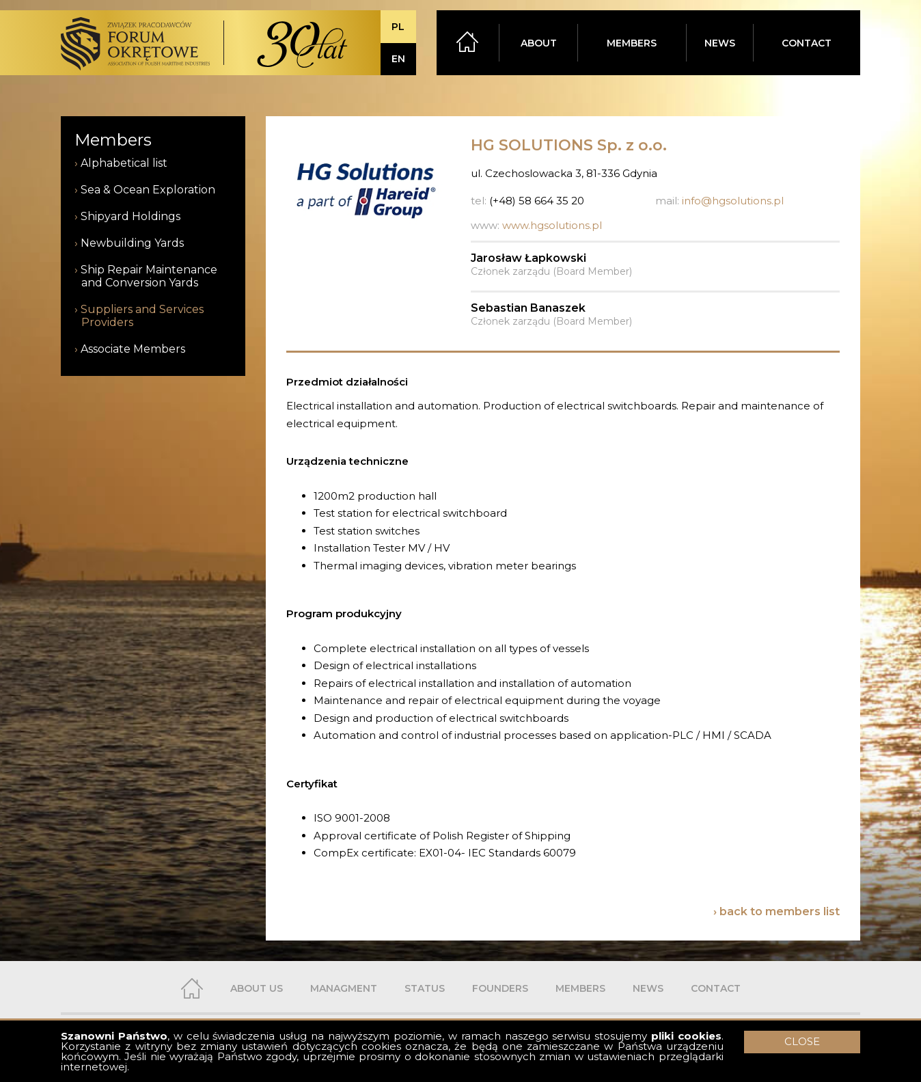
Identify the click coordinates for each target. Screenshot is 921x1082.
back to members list (779, 911)
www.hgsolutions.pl (552, 225)
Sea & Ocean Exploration (148, 189)
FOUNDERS (500, 988)
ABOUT (539, 43)
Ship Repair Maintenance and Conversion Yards (149, 276)
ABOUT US (256, 988)
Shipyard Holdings (130, 216)
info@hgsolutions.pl (733, 200)
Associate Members (133, 348)
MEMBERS (632, 43)
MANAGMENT (343, 988)
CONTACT (806, 43)
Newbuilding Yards (132, 242)
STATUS (424, 988)
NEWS (719, 43)
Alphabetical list (124, 163)
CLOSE (802, 1041)
